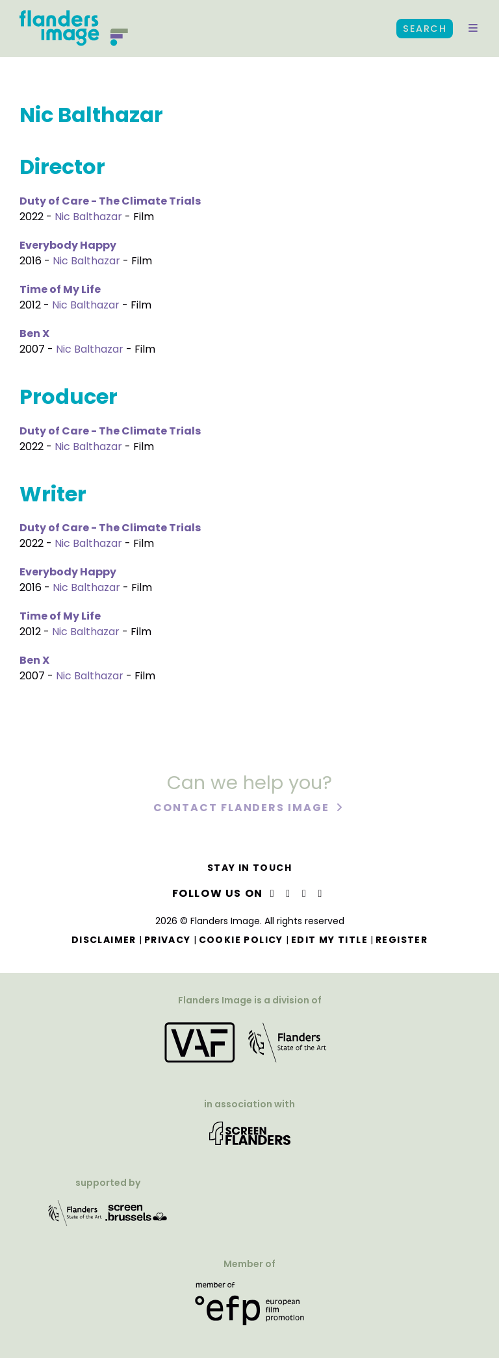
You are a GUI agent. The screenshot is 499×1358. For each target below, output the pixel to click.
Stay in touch (249, 867)
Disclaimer (103, 939)
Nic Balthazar (88, 216)
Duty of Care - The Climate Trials (110, 201)
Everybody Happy (67, 245)
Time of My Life (60, 289)
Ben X (34, 333)
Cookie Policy (241, 939)
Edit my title (329, 939)
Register (402, 939)
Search (424, 28)
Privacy (167, 939)
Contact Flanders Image (242, 808)
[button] (473, 28)
